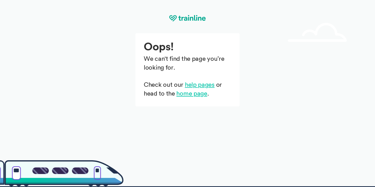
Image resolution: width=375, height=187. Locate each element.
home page (191, 94)
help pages (200, 85)
